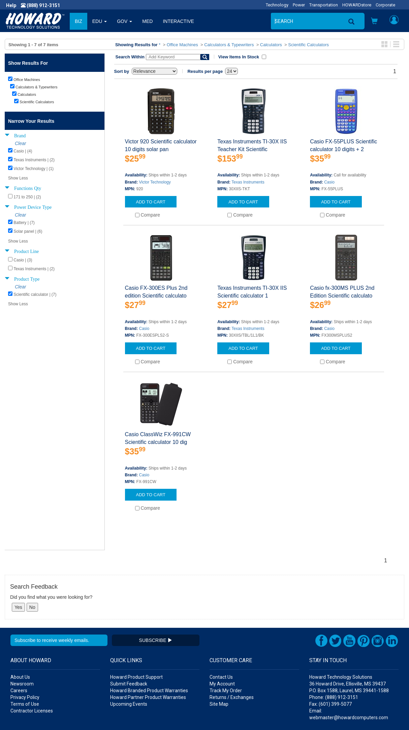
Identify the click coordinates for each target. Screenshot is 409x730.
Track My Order (226, 651)
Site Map (219, 665)
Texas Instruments (247, 182)
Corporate (385, 4)
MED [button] (147, 21)
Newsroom (22, 645)
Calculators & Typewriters (229, 44)
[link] (291, 714)
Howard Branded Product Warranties (149, 651)
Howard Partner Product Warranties (148, 658)
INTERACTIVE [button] (178, 21)
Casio (329, 182)
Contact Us (221, 638)
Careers (18, 651)
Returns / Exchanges (232, 658)
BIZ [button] (78, 21)
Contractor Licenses (31, 672)
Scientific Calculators (308, 44)
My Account (222, 645)
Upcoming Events (128, 665)
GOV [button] (124, 21)
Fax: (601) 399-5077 (330, 665)
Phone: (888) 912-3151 (333, 658)
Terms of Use (24, 665)
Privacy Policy (24, 658)
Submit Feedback (128, 645)
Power (299, 4)
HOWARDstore (356, 4)
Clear (20, 143)
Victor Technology (155, 182)
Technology (277, 4)
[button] (374, 22)
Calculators (271, 44)
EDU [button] (99, 21)
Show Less (18, 178)
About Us (20, 638)
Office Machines (182, 44)
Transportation (323, 4)
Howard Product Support (136, 638)
